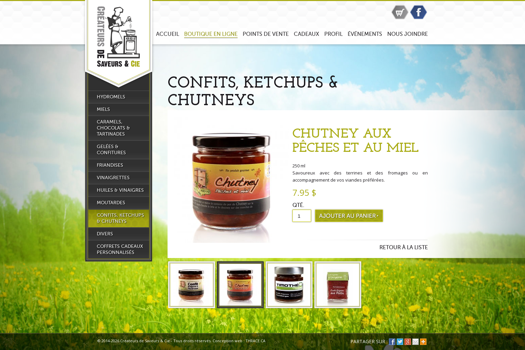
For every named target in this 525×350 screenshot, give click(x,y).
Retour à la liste (403, 247)
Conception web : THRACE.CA (239, 340)
